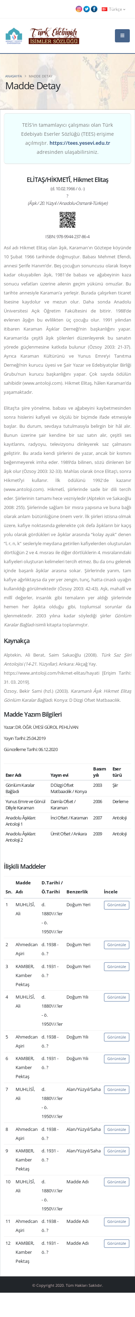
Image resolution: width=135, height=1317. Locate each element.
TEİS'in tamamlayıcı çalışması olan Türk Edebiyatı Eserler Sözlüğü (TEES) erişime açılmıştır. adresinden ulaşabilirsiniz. (67, 138)
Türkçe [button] (113, 9)
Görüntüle (116, 904)
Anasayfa (13, 76)
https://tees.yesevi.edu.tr (80, 143)
